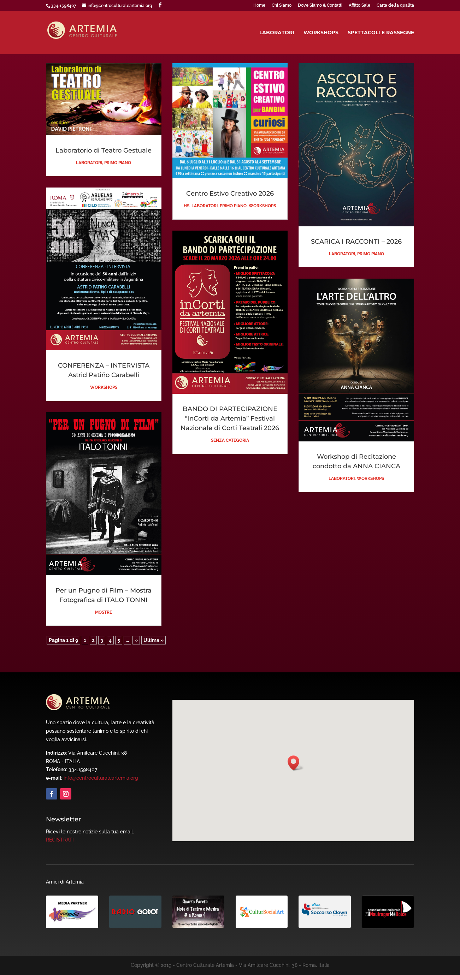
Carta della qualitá (395, 5)
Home (259, 5)
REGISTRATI (60, 840)
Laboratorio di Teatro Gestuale (103, 150)
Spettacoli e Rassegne (381, 33)
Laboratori (276, 33)
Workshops (320, 33)
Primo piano (117, 162)
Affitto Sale (359, 5)
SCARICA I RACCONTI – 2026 (356, 241)
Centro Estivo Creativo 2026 (230, 193)
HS (186, 205)
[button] (296, 763)
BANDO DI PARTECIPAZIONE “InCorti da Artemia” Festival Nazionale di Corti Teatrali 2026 (230, 418)
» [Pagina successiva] (136, 640)
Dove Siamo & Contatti (320, 5)
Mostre (103, 612)
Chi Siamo (281, 5)
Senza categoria (230, 440)
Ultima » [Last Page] (153, 640)
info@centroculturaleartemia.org (101, 778)
